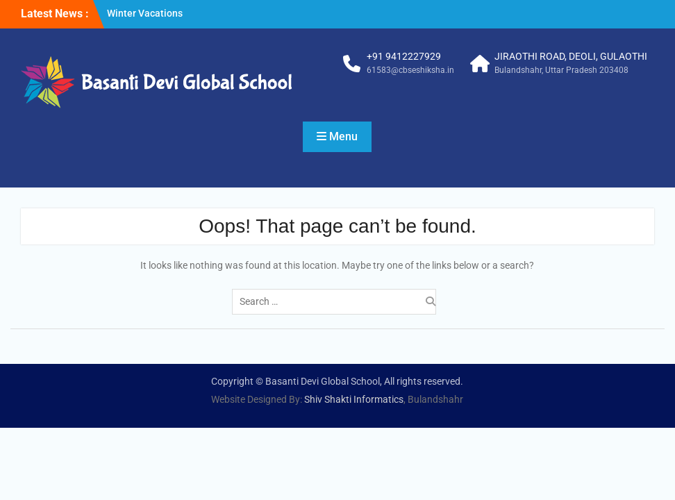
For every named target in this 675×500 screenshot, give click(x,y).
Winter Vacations (145, 13)
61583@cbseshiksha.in (410, 70)
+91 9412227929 (404, 56)
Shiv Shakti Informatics (353, 399)
